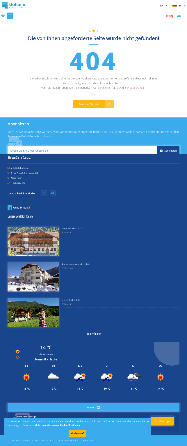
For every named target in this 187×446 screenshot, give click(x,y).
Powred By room (19, 207)
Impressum (87, 440)
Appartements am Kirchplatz (76, 264)
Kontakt (93, 407)
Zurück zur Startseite (96, 104)
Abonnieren (168, 150)
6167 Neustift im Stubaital (24, 172)
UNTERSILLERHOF (71, 300)
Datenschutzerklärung (67, 440)
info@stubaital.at (20, 167)
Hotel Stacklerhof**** (72, 228)
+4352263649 (18, 182)
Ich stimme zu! (69, 433)
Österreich (16, 177)
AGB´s (49, 440)
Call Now (162, 421)
